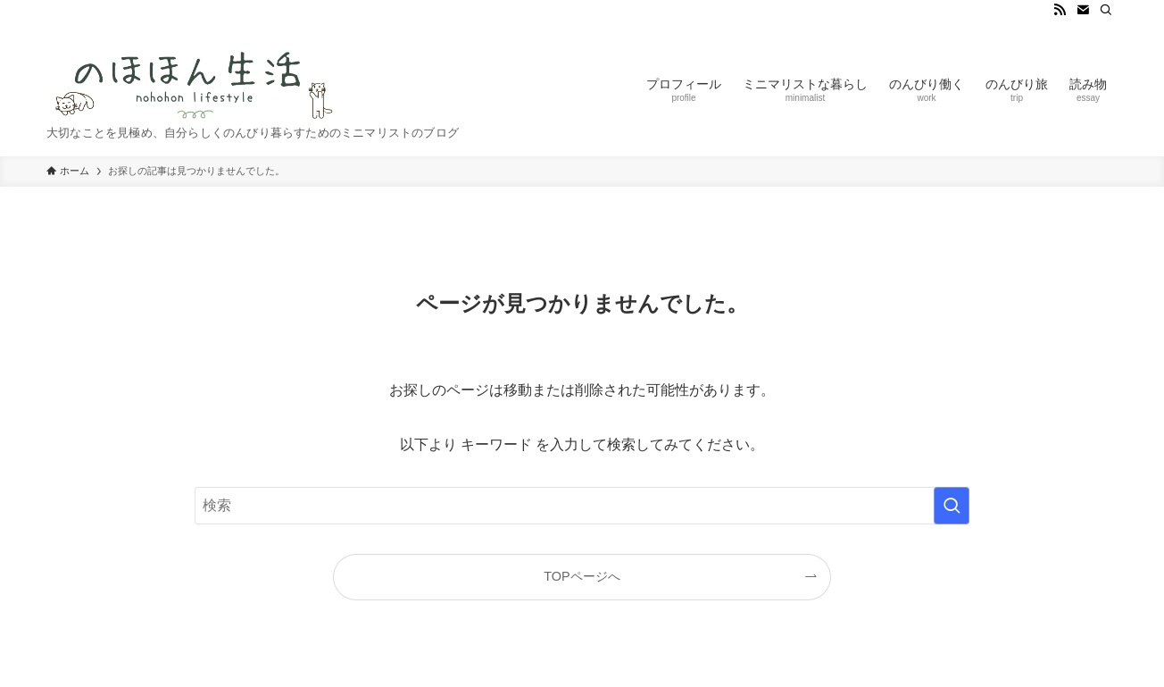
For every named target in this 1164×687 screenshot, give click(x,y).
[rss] (1059, 10)
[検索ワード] (582, 505)
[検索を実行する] (951, 505)
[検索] (1106, 10)
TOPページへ (581, 576)
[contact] (1082, 10)
